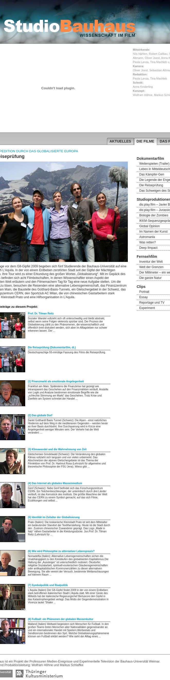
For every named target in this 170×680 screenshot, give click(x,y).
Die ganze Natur (150, 278)
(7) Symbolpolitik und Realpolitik (48, 585)
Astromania (147, 237)
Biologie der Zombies (153, 215)
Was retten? (147, 242)
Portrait (144, 292)
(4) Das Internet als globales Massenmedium (55, 483)
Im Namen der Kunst (153, 231)
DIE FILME (145, 141)
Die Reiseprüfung (151, 185)
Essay (143, 297)
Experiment (147, 308)
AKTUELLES (120, 141)
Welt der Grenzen (151, 267)
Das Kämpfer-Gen (151, 174)
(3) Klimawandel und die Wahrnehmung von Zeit (57, 449)
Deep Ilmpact (148, 248)
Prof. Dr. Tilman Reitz (41, 313)
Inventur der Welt (151, 261)
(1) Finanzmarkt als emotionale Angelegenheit (56, 381)
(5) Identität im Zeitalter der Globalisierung (54, 517)
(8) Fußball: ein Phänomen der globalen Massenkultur (60, 619)
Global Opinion (149, 226)
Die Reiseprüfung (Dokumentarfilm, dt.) (52, 347)
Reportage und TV (152, 302)
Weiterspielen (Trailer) (154, 163)
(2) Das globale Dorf (40, 415)
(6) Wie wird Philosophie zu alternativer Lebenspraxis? (61, 551)
